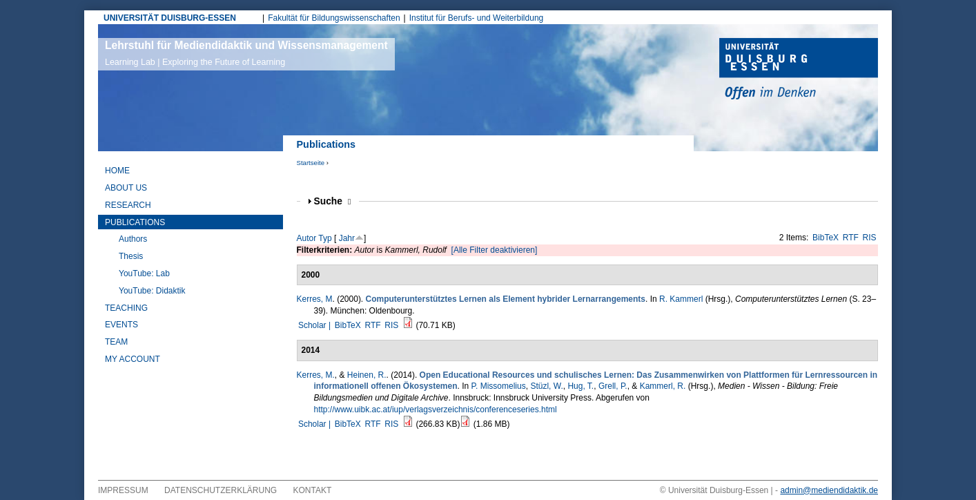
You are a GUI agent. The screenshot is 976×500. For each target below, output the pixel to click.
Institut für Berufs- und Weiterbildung (476, 18)
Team (116, 342)
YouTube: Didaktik (152, 291)
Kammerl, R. (663, 386)
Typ (324, 238)
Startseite (311, 162)
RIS (870, 237)
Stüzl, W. (546, 386)
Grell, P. (612, 386)
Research (128, 205)
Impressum (123, 490)
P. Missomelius (498, 386)
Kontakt (312, 490)
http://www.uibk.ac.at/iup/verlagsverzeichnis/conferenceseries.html (435, 409)
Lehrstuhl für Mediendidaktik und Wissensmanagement (246, 53)
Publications (135, 222)
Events (121, 324)
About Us (126, 188)
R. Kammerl (681, 299)
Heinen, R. (367, 375)
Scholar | (315, 325)
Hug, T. (580, 386)
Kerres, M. (316, 375)
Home (117, 170)
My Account (132, 359)
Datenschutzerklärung (220, 490)
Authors (133, 239)
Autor (307, 238)
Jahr (347, 238)
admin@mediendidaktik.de (829, 490)
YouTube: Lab (144, 273)
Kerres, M (315, 299)
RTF (851, 237)
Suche (332, 201)
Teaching (126, 308)
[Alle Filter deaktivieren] (494, 250)
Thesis (131, 256)
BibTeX (825, 237)
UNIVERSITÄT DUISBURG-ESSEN (170, 18)
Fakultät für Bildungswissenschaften (334, 18)
